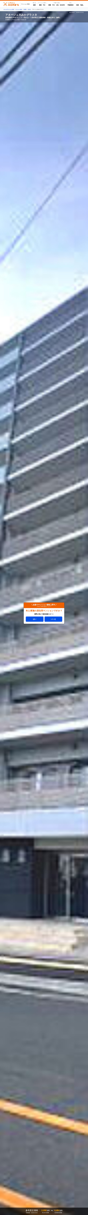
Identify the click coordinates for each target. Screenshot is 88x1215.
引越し (82, 5)
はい (34, 619)
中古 (44, 5)
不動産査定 (70, 5)
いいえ (53, 619)
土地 (57, 5)
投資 (77, 5)
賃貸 (34, 5)
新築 (40, 5)
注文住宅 (62, 5)
